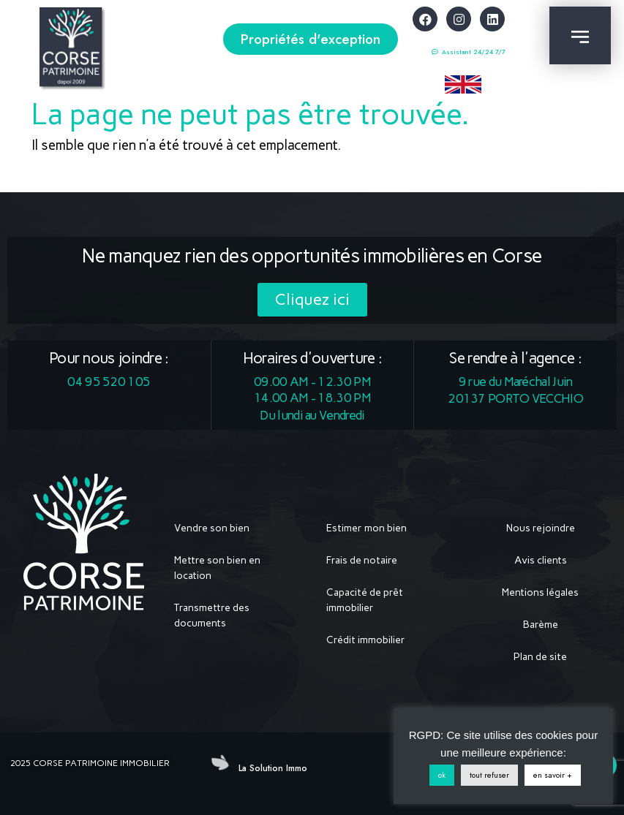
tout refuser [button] (489, 775)
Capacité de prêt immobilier (364, 600)
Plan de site (540, 657)
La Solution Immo (272, 768)
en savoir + (552, 775)
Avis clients (540, 560)
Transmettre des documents (211, 615)
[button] (310, 39)
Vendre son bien (211, 528)
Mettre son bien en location (217, 568)
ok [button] (442, 775)
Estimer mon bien (366, 528)
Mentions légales (540, 592)
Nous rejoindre (540, 528)
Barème (540, 624)
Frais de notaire (361, 560)
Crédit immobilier (365, 640)
